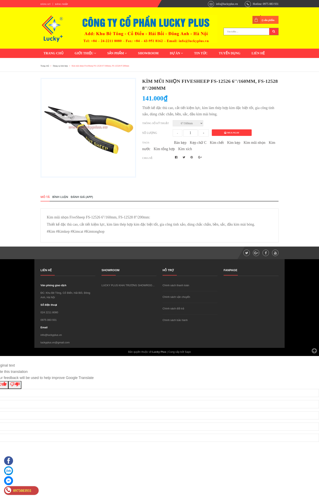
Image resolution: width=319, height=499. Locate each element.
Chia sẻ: (147, 157)
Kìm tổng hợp (164, 149)
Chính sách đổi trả (173, 308)
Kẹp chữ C (198, 143)
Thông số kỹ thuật (155, 123)
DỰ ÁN (176, 53)
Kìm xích (185, 149)
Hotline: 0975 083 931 (266, 3)
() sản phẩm (268, 20)
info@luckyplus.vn (227, 3)
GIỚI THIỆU (85, 53)
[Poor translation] (14, 385)
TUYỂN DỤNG (229, 53)
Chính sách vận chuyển (176, 296)
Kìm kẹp (233, 143)
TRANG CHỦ (53, 53)
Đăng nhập (61, 4)
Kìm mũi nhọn (254, 143)
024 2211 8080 (49, 312)
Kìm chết (217, 143)
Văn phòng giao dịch (53, 285)
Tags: (146, 142)
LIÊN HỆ (258, 53)
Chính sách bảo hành (175, 320)
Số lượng (149, 132)
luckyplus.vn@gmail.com (55, 342)
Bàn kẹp (180, 143)
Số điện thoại (48, 304)
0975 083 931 (48, 319)
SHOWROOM (148, 53)
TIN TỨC (201, 53)
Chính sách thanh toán (176, 285)
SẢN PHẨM (117, 53)
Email (44, 327)
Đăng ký (45, 4)
